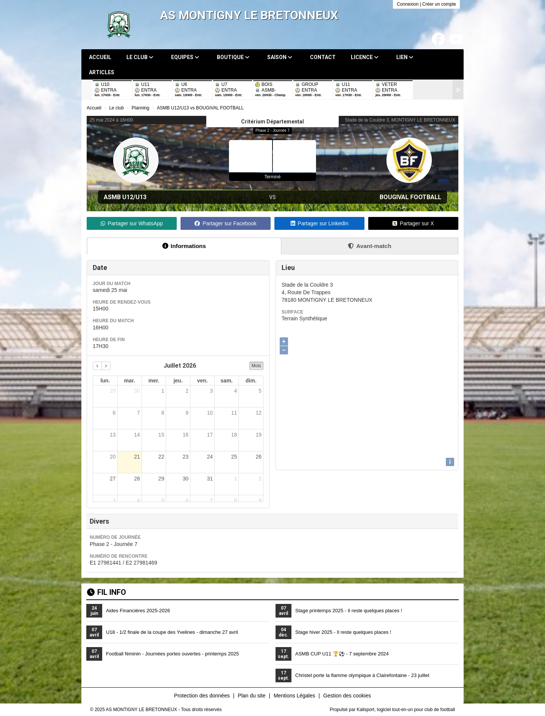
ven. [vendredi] (202, 380)
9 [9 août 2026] (260, 501)
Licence (364, 57)
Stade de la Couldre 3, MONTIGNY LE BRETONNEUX (400, 120)
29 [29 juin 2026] (113, 391)
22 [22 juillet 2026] (161, 457)
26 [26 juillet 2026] (258, 457)
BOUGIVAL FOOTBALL (410, 197)
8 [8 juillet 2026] (162, 413)
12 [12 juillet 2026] (258, 413)
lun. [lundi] (105, 380)
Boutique (233, 57)
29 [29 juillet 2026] (161, 479)
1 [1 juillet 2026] (162, 391)
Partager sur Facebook (225, 223)
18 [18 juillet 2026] (234, 435)
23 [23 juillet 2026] (185, 457)
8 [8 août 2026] (235, 501)
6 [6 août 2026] (186, 501)
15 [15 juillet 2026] (161, 435)
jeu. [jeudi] (177, 380)
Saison (279, 57)
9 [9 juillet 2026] (186, 413)
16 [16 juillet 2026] (185, 435)
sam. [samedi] (227, 380)
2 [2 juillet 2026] (186, 391)
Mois (256, 365)
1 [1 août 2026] (235, 479)
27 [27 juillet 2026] (113, 479)
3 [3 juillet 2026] (211, 391)
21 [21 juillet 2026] (137, 457)
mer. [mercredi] (153, 380)
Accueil (100, 57)
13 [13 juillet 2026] (113, 435)
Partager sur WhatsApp (132, 223)
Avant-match (369, 246)
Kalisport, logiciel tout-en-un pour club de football (406, 709)
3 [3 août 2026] (114, 501)
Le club (139, 57)
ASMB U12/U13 (125, 197)
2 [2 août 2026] (260, 479)
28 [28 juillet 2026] (137, 479)
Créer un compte (439, 4)
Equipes (185, 57)
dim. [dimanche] (251, 380)
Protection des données (202, 696)
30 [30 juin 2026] (137, 391)
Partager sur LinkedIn (320, 223)
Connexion (407, 4)
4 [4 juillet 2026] (235, 391)
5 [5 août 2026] (162, 501)
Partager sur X (413, 223)
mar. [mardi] (129, 380)
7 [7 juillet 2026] (138, 413)
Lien (404, 57)
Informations (184, 246)
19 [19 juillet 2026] (258, 435)
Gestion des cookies (347, 696)
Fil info (106, 592)
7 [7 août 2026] (211, 501)
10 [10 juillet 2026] (210, 413)
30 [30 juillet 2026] (185, 479)
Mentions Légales (294, 696)
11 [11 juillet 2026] (234, 413)
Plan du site (251, 696)
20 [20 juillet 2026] (113, 457)
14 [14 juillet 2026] (137, 435)
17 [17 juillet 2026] (210, 435)
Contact (323, 57)
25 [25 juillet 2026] (234, 457)
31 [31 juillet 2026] (210, 479)
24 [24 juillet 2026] (210, 457)
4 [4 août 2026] (138, 501)
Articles (101, 72)
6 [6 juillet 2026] (114, 413)
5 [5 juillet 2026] (260, 391)
